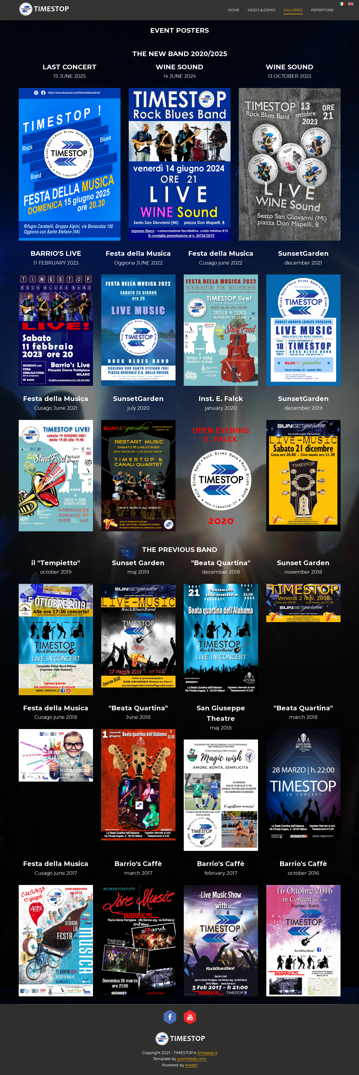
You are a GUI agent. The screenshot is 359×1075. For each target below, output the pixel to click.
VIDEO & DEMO (261, 10)
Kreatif (191, 1065)
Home (233, 10)
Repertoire (322, 10)
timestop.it (207, 1052)
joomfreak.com (191, 1058)
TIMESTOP (180, 1039)
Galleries (293, 10)
